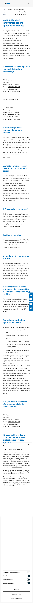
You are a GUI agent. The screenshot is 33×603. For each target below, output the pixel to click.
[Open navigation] (28, 3)
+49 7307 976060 (14, 87)
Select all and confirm (16, 598)
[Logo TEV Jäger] (6, 3)
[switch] (28, 572)
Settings (16, 589)
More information (17, 467)
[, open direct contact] (31, 295)
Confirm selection (16, 594)
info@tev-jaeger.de (13, 91)
